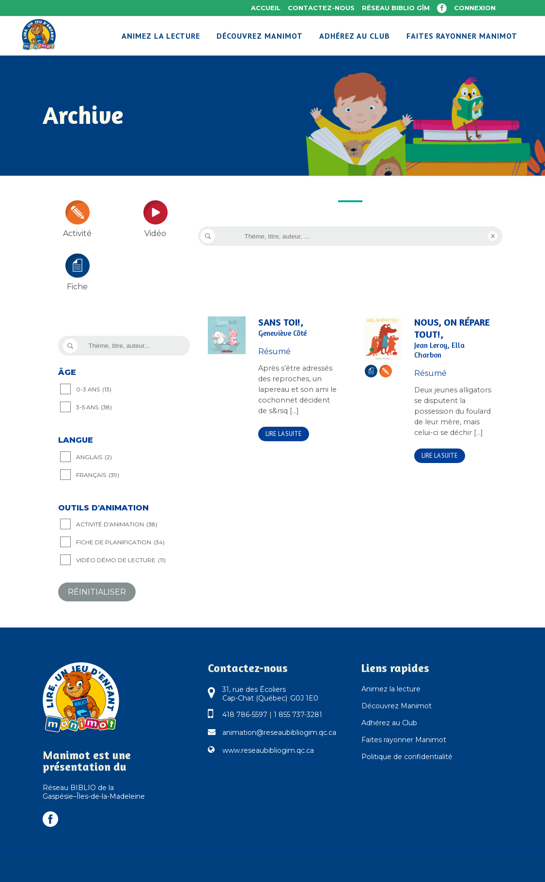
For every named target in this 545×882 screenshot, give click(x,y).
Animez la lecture (390, 689)
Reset (493, 236)
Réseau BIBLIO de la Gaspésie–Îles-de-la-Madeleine (94, 792)
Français (97, 475)
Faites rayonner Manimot (403, 739)
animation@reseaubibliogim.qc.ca (279, 732)
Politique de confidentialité (406, 756)
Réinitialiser (97, 592)
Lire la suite (283, 434)
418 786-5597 (244, 714)
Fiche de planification (120, 542)
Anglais (94, 457)
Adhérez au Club (389, 722)
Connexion (475, 8)
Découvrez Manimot (396, 706)
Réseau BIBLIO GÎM (396, 8)
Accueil (265, 8)
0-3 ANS (93, 389)
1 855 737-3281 (298, 714)
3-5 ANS (94, 407)
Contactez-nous (321, 8)
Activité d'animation (116, 524)
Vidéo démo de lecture (121, 560)
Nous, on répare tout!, (453, 338)
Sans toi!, (297, 327)
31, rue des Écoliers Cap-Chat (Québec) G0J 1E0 (270, 694)
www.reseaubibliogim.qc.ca (268, 750)
